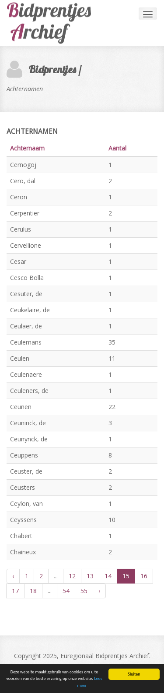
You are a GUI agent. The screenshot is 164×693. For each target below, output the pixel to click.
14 (108, 576)
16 (143, 576)
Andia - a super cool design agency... (55, 23)
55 (83, 591)
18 (33, 591)
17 (15, 591)
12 (72, 576)
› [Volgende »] (99, 591)
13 (90, 576)
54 (66, 591)
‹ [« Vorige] (13, 576)
